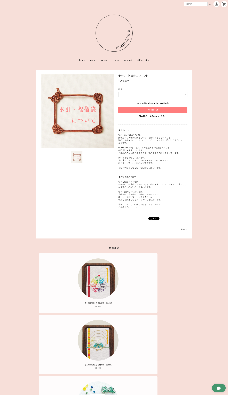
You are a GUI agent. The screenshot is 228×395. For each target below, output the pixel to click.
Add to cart (153, 110)
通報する (184, 229)
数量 (120, 89)
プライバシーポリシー (98, 375)
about (93, 60)
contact (128, 60)
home (82, 60)
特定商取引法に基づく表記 (123, 375)
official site (143, 60)
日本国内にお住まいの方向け (153, 116)
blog (117, 60)
